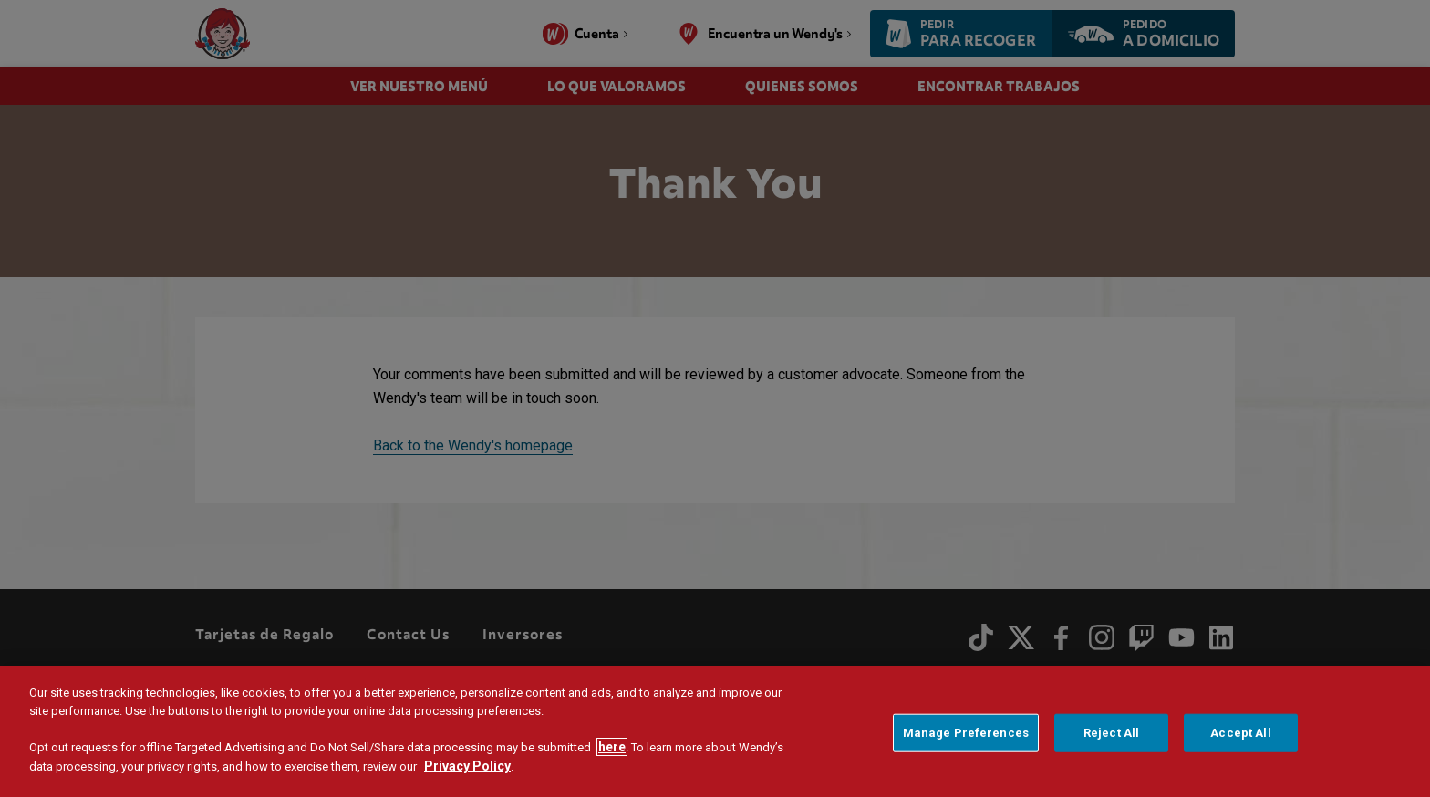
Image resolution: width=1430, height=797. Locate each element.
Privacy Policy (467, 772)
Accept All (1240, 739)
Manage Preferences (966, 739)
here (612, 753)
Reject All (1111, 739)
